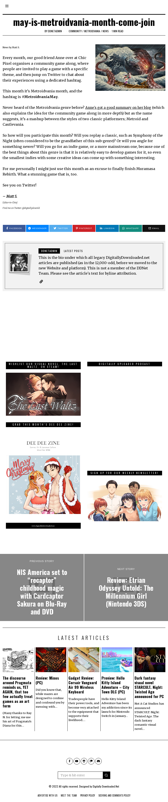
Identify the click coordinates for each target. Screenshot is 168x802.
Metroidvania (92, 31)
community (75, 31)
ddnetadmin (55, 31)
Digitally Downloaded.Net (106, 780)
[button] (106, 769)
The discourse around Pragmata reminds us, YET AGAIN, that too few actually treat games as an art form (18, 685)
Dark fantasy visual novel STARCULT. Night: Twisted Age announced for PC (149, 681)
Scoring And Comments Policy (119, 789)
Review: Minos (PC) (47, 674)
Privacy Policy (88, 789)
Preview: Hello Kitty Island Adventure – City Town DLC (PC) (115, 678)
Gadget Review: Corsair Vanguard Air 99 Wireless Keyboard (82, 678)
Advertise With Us (41, 789)
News (106, 31)
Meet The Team (66, 789)
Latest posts (73, 251)
